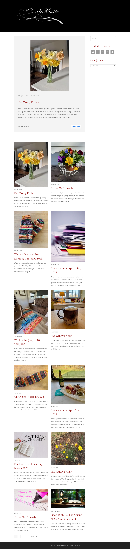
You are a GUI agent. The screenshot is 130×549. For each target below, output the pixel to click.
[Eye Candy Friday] (31, 175)
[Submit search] (113, 39)
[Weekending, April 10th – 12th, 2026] (31, 326)
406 (32, 536)
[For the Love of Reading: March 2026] (31, 459)
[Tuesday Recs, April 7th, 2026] (68, 397)
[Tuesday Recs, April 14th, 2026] (68, 249)
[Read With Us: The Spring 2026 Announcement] (68, 510)
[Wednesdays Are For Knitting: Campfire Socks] (31, 249)
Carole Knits (59, 545)
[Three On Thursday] (68, 175)
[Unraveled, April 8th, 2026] (31, 397)
